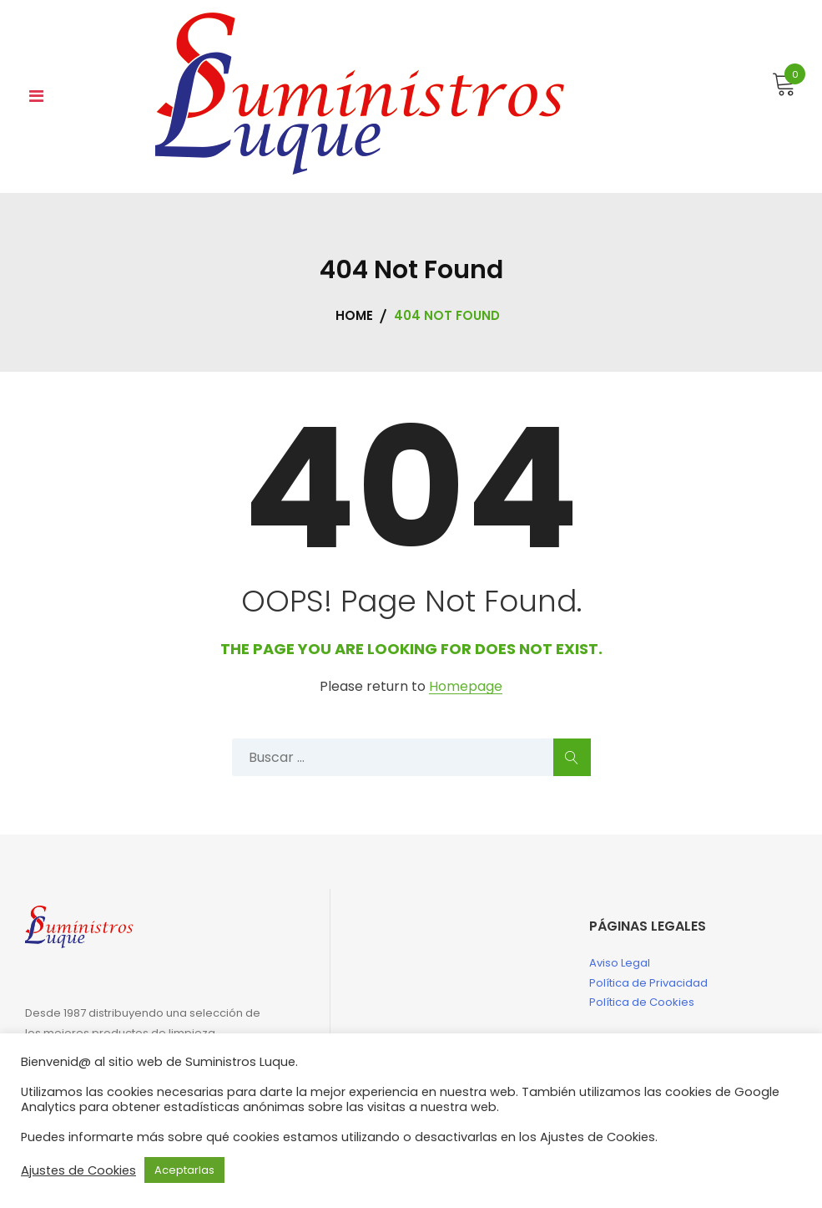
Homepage (465, 687)
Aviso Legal (619, 963)
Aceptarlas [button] (184, 1170)
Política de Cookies (641, 1002)
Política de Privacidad (648, 983)
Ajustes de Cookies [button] (78, 1170)
